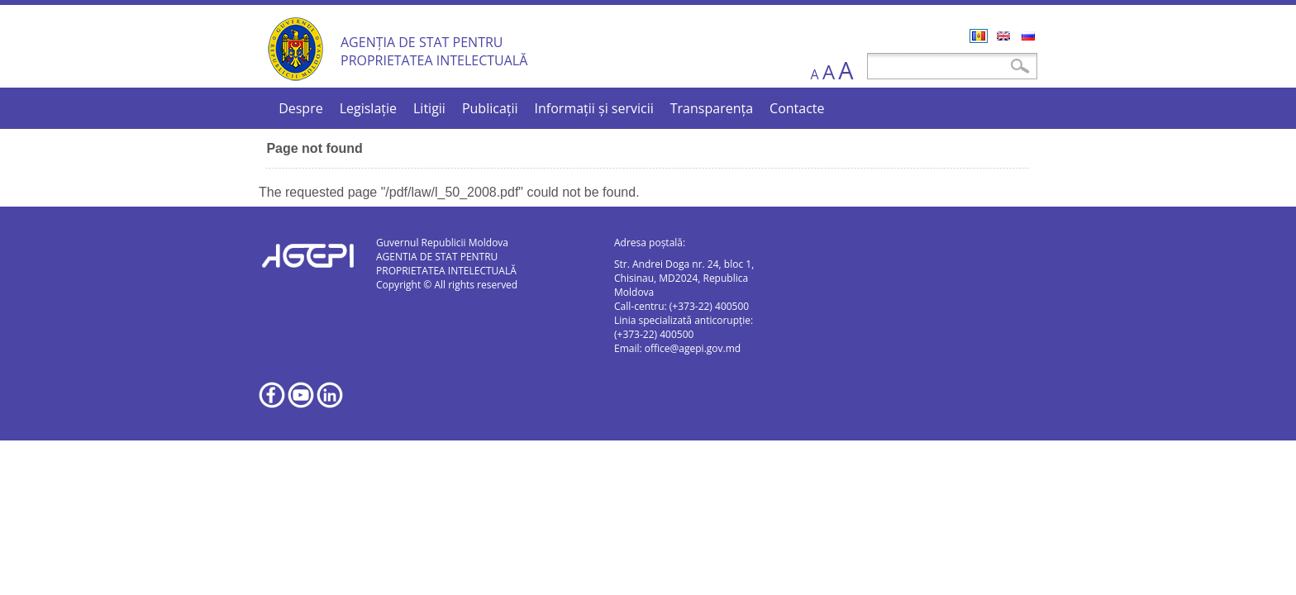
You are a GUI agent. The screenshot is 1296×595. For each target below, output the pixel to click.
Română (978, 35)
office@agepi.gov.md (693, 348)
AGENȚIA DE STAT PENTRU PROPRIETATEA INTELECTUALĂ (434, 51)
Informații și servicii (594, 108)
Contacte (797, 108)
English (1003, 35)
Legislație (368, 108)
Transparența (711, 108)
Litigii (429, 108)
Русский (1028, 35)
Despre (301, 108)
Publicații (490, 108)
